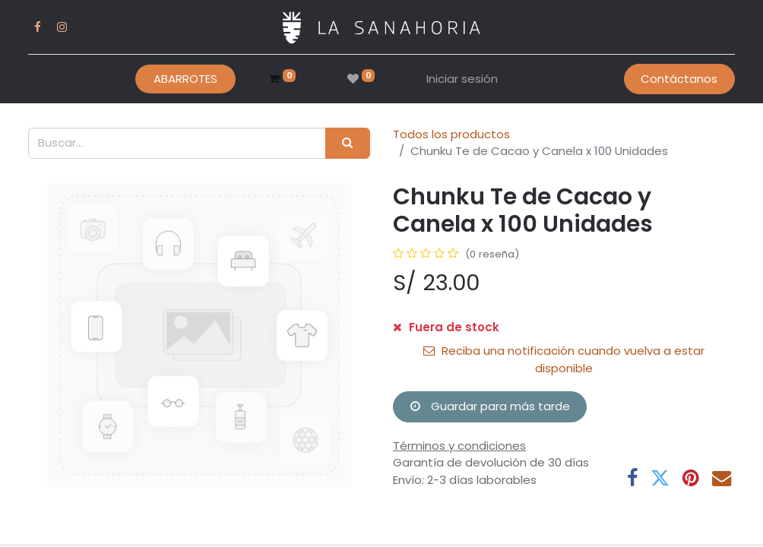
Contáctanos (679, 79)
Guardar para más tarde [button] (490, 406)
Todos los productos (451, 134)
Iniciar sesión (462, 79)
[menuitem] (185, 79)
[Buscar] (347, 143)
